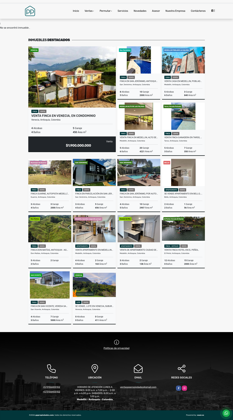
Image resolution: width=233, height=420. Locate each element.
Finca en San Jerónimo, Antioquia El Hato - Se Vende (139, 81)
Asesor (156, 10)
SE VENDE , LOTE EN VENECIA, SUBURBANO (94, 306)
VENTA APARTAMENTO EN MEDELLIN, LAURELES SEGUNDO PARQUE (94, 250)
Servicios (123, 10)
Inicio (76, 10)
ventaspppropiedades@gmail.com (138, 387)
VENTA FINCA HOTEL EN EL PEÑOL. (181, 250)
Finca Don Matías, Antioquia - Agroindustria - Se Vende (50, 250)
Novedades (140, 10)
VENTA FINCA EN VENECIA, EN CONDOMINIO (63, 116)
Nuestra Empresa (175, 10)
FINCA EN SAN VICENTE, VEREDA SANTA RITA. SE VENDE (50, 306)
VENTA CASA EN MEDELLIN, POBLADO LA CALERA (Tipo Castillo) (183, 81)
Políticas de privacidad (116, 348)
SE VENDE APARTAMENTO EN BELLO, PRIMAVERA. (183, 193)
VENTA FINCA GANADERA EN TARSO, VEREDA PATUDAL (183, 137)
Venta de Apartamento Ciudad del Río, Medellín (139, 250)
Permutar (105, 10)
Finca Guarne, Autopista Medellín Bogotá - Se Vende (50, 193)
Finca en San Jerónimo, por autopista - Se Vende (139, 193)
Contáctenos (198, 10)
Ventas (88, 10)
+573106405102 (51, 387)
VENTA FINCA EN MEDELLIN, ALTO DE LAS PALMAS (139, 137)
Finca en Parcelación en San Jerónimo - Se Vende (94, 193)
